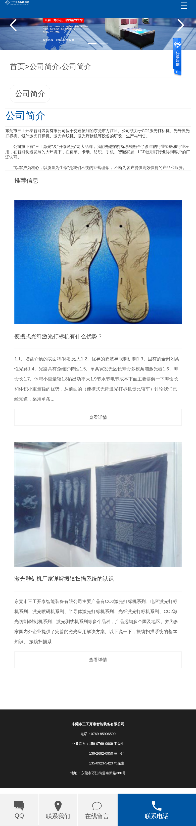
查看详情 (98, 417)
